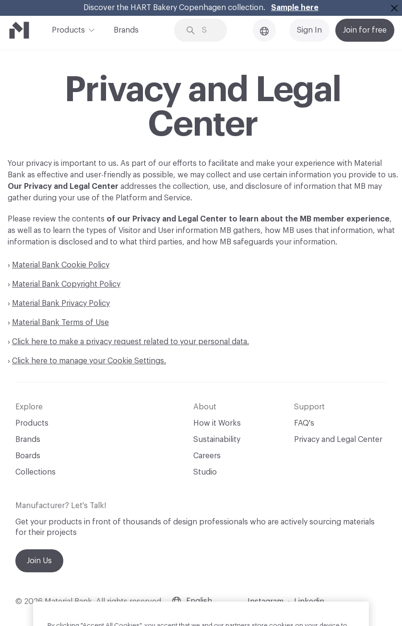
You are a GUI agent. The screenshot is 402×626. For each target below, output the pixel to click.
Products (68, 29)
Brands (126, 30)
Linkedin (309, 601)
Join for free (365, 30)
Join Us (39, 561)
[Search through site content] (207, 30)
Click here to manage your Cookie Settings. (89, 361)
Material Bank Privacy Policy (61, 303)
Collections (35, 472)
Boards (27, 456)
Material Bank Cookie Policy (60, 265)
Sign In (309, 30)
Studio (205, 472)
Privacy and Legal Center (338, 439)
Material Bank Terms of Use (60, 322)
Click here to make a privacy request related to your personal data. (130, 342)
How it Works (217, 423)
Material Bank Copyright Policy (66, 284)
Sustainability (216, 439)
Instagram (266, 601)
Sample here (295, 8)
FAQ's (304, 423)
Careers (207, 456)
